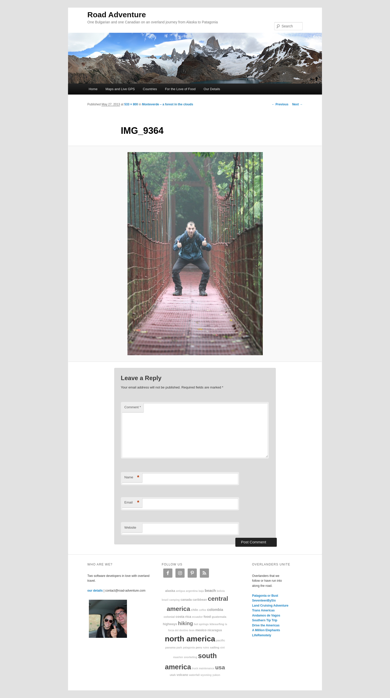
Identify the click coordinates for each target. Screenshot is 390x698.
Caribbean (199, 600)
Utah (173, 674)
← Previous (280, 104)
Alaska (170, 591)
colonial (169, 616)
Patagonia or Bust (265, 595)
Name (131, 477)
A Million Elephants (266, 630)
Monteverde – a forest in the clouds (167, 104)
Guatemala (219, 616)
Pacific (220, 640)
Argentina (192, 591)
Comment (132, 407)
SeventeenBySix (264, 600)
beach (210, 590)
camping (174, 599)
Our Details (212, 89)
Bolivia (221, 591)
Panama (170, 647)
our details (95, 590)
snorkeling (190, 657)
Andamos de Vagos (266, 615)
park (179, 647)
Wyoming (206, 675)
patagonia (189, 647)
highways (170, 624)
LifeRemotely (261, 635)
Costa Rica (183, 617)
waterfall (194, 675)
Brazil (165, 599)
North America (190, 639)
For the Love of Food (180, 89)
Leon (191, 630)
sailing (214, 647)
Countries (150, 89)
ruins (206, 647)
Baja (201, 591)
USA (220, 667)
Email (131, 502)
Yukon (216, 675)
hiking (185, 623)
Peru (199, 647)
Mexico (200, 630)
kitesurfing (216, 624)
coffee (202, 610)
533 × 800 (131, 104)
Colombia (215, 610)
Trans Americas (263, 610)
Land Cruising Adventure (270, 605)
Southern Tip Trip (264, 620)
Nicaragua (214, 630)
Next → (297, 104)
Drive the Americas (266, 625)
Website (130, 527)
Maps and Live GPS (120, 89)
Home (93, 89)
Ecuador (197, 616)
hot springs (201, 624)
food (207, 617)
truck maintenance (203, 668)
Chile (194, 610)
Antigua (180, 591)
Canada (186, 600)
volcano (182, 675)
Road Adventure (116, 14)
